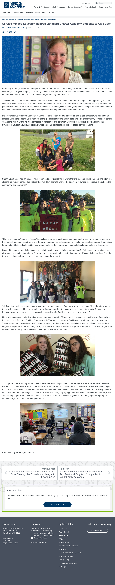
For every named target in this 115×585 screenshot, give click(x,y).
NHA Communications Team (13, 28)
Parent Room (18, 12)
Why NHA (38, 7)
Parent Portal (63, 535)
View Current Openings (39, 542)
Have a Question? (74, 7)
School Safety (64, 542)
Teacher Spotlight (48, 20)
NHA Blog (62, 549)
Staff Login (62, 567)
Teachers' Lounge (32, 12)
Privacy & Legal (64, 560)
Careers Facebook (39, 538)
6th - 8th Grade (8, 20)
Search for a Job (105, 7)
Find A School (90, 7)
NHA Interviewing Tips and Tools (70, 553)
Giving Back (35, 20)
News (44, 12)
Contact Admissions (97, 531)
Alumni (51, 12)
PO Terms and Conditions (68, 563)
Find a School (57, 504)
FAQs (61, 539)
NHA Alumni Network (66, 556)
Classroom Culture (22, 20)
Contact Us (86, 3)
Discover (6, 12)
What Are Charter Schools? (68, 546)
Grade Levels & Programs (54, 7)
